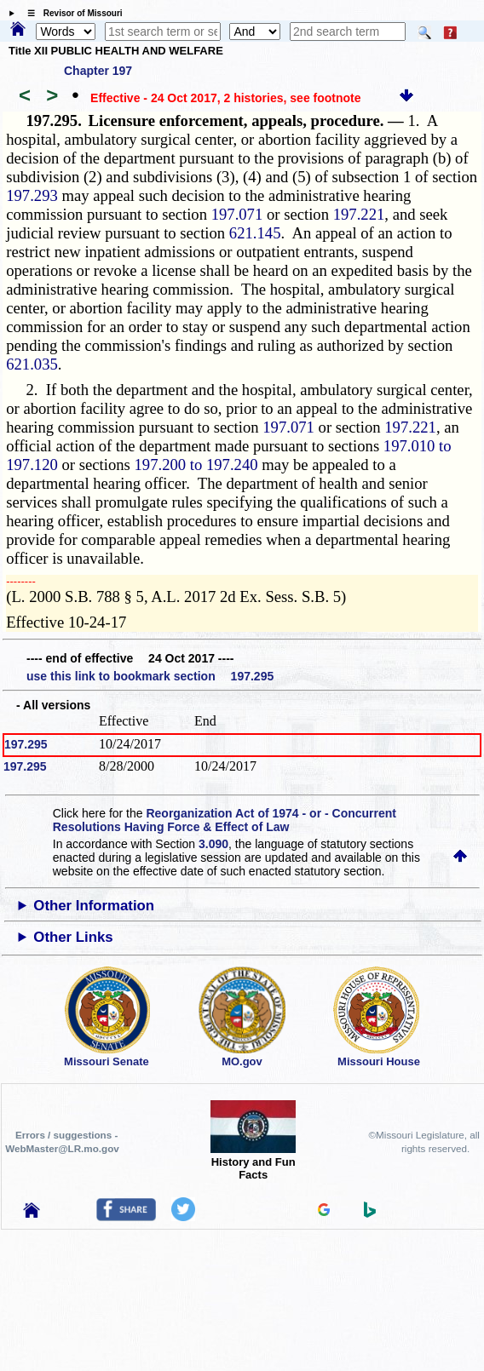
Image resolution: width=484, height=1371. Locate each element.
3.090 (213, 844)
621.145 (255, 233)
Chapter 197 (98, 70)
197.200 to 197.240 (195, 464)
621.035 (32, 364)
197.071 (237, 214)
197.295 (26, 744)
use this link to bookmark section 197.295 (150, 676)
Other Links (72, 937)
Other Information (93, 906)
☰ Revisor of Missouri (71, 13)
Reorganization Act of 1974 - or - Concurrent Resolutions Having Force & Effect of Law (224, 820)
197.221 (359, 214)
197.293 (32, 195)
